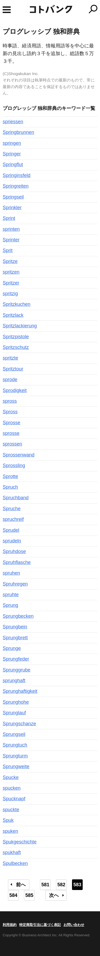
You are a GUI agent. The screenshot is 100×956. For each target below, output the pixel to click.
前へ (21, 884)
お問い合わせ (73, 925)
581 (45, 884)
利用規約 (10, 925)
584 (13, 895)
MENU (6, 10)
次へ (54, 895)
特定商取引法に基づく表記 (40, 925)
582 (61, 884)
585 (29, 895)
